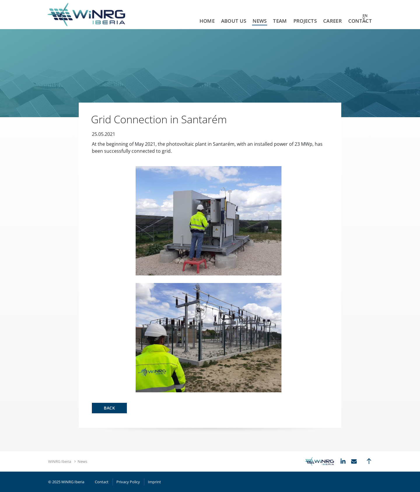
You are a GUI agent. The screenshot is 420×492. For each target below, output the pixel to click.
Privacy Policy (128, 481)
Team (280, 20)
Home (207, 20)
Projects (305, 20)
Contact (360, 20)
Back (109, 408)
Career (332, 20)
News (260, 20)
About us (233, 20)
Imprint (154, 481)
